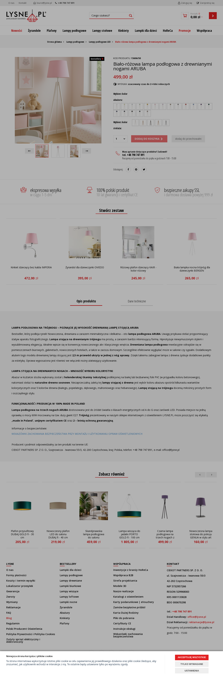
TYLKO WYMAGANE (192, 664)
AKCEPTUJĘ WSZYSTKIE (192, 657)
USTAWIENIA (192, 670)
